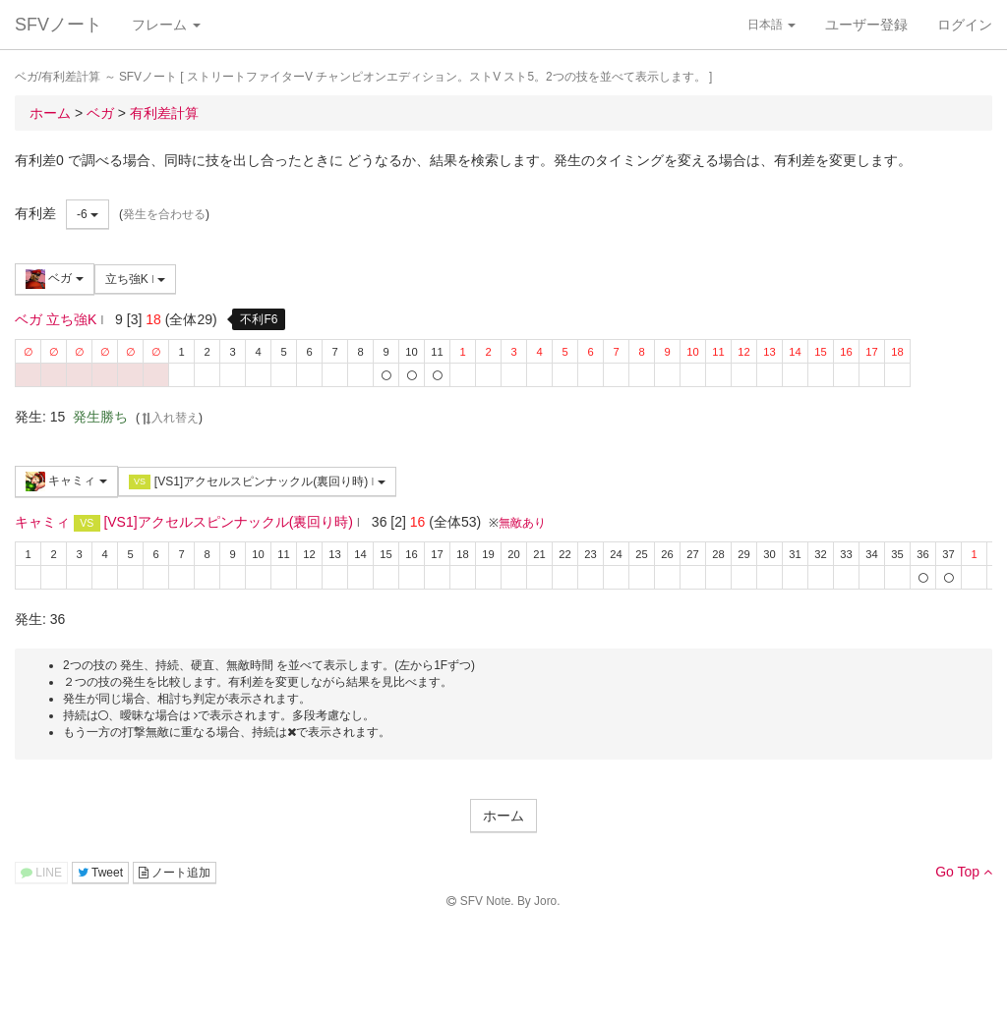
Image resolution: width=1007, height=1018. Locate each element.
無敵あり (522, 523)
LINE (41, 872)
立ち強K (135, 279)
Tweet (100, 872)
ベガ (55, 279)
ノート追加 (174, 872)
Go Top (963, 871)
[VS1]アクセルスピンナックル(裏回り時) (257, 482)
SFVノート (58, 24)
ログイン (964, 24)
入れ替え (169, 417)
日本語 (771, 24)
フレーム (166, 24)
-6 (87, 214)
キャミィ (66, 481)
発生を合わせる (164, 214)
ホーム (503, 815)
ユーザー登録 (866, 24)
